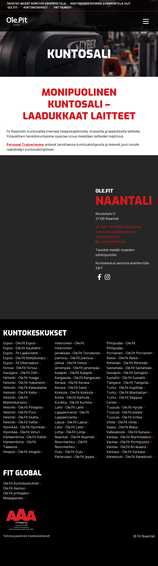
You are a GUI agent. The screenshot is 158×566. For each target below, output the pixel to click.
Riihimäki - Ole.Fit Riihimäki (127, 363)
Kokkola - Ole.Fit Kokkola (74, 392)
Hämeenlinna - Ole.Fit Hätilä (24, 437)
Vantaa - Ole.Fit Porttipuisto (128, 442)
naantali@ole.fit (110, 241)
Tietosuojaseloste (15, 536)
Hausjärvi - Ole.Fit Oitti (20, 372)
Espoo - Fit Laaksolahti (20, 353)
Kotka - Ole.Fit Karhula (72, 397)
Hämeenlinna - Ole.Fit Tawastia (19, 444)
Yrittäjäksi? (64, 7)
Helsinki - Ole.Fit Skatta (20, 417)
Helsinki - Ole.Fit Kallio (20, 392)
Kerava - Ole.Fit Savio (71, 387)
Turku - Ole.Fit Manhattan (127, 392)
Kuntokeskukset (36, 7)
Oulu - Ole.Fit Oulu (69, 452)
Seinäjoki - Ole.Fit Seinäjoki (127, 372)
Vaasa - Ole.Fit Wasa (122, 427)
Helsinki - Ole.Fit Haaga (21, 377)
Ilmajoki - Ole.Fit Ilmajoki (22, 452)
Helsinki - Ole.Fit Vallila (20, 422)
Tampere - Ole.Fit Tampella (127, 382)
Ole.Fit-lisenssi (15, 488)
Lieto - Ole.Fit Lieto (69, 427)
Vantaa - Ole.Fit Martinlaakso (129, 437)
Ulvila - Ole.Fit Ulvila (122, 422)
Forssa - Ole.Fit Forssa (20, 368)
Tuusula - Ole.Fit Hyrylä (124, 407)
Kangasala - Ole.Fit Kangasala (77, 377)
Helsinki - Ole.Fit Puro (19, 412)
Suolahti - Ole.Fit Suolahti (126, 377)
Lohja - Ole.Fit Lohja (70, 432)
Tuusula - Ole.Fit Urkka (124, 417)
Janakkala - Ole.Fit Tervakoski (77, 353)
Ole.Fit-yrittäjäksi (17, 493)
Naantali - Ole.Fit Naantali (74, 437)
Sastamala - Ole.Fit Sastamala (129, 368)
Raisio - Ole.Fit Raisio (122, 358)
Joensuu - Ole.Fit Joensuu (74, 358)
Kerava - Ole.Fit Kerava (72, 382)
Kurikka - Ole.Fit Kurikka (73, 402)
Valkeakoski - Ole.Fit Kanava (128, 432)
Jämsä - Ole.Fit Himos (71, 363)
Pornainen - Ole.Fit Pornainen (129, 353)
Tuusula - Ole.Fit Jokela (124, 412)
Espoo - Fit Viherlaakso (20, 363)
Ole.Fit (13, 7)
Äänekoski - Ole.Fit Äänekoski (129, 456)
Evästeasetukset (39, 536)
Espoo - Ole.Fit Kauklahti (22, 348)
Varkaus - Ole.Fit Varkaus (126, 452)
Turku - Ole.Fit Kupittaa (125, 387)
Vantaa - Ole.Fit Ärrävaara (126, 447)
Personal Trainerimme (25, 144)
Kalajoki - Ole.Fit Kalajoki (73, 372)
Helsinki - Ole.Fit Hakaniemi (24, 382)
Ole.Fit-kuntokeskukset (22, 483)
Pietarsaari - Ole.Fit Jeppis (74, 456)
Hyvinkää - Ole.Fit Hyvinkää (24, 427)
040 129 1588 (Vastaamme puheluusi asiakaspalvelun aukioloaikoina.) (118, 232)
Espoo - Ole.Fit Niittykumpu (24, 358)
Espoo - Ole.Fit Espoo (19, 343)
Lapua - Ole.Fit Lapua (71, 422)
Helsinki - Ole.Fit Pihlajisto (23, 407)
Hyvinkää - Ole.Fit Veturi (21, 432)
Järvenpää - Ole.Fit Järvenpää (77, 368)
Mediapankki (14, 498)
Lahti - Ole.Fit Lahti (69, 407)
